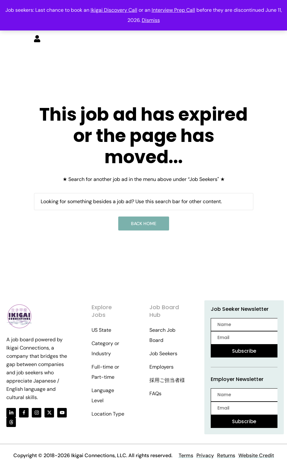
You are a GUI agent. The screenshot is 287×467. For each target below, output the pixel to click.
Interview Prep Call (173, 10)
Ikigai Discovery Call (114, 10)
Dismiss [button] (151, 20)
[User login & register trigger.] (37, 39)
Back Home (143, 223)
